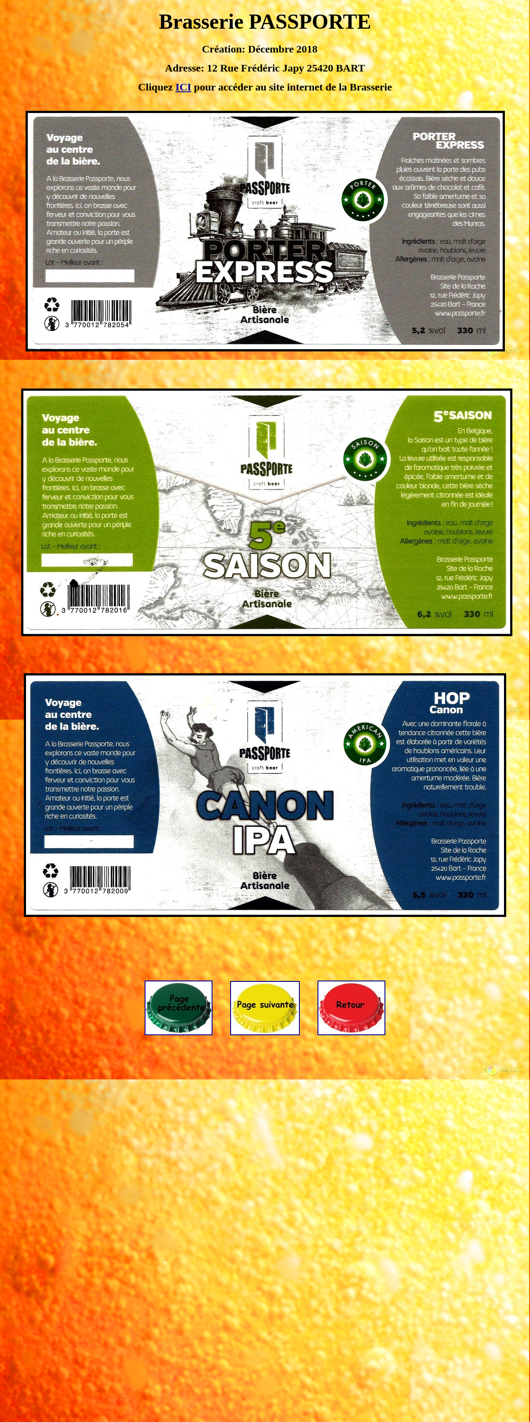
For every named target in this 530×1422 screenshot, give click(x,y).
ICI (183, 87)
